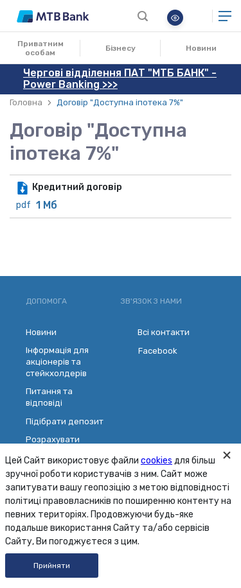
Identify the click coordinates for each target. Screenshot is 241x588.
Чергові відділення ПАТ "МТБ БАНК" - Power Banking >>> (120, 79)
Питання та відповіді (49, 397)
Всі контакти (155, 332)
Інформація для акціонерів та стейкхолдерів (57, 361)
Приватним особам (40, 48)
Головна (26, 102)
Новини (201, 48)
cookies (156, 460)
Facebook (149, 351)
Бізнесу (120, 48)
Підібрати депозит (64, 421)
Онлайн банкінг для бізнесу (198, 16)
